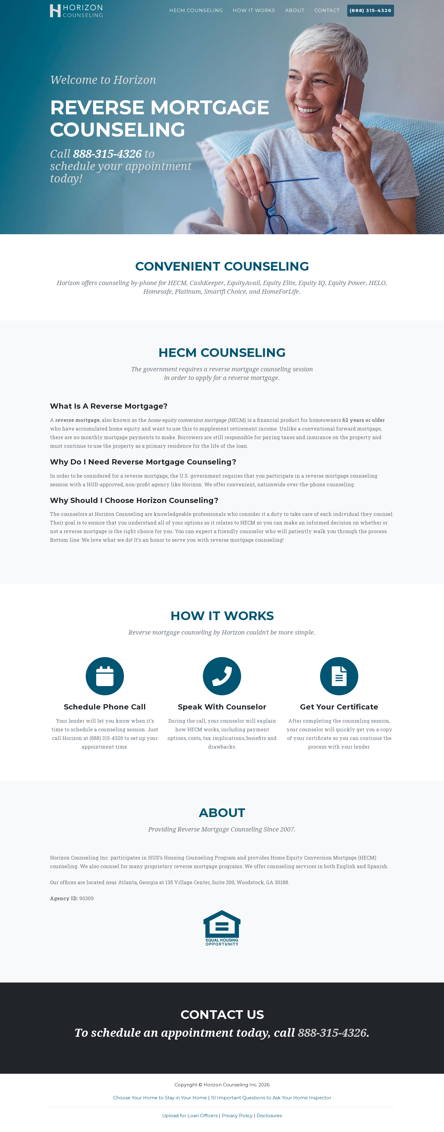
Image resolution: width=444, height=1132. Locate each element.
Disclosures (269, 1115)
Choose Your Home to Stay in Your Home (160, 1098)
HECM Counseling (196, 13)
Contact (327, 13)
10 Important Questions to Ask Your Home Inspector (271, 1098)
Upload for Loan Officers (190, 1115)
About (295, 13)
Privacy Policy (237, 1115)
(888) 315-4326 (371, 13)
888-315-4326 (107, 154)
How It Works (254, 13)
